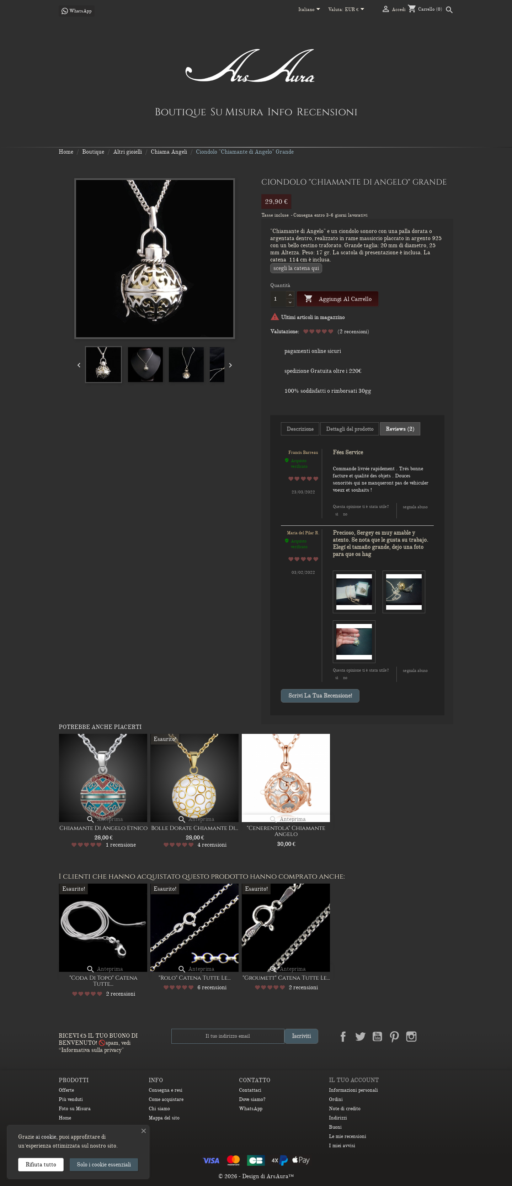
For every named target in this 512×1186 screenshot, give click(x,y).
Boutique (180, 111)
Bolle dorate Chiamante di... (194, 828)
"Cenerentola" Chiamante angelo (286, 831)
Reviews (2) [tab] (400, 429)
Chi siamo (159, 1109)
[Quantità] (278, 299)
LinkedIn (428, 1036)
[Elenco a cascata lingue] (310, 10)
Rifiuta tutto (41, 1164)
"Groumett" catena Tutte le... (286, 978)
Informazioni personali (353, 1090)
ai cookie (46, 1136)
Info (279, 111)
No (345, 514)
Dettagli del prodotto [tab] (349, 429)
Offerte (66, 1090)
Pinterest (394, 1036)
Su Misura (236, 111)
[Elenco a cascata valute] (356, 10)
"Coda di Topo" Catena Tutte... (103, 981)
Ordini (336, 1099)
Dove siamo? (252, 1099)
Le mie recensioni (347, 1136)
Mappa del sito (164, 1118)
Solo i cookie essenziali (104, 1164)
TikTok (445, 1036)
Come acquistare (166, 1099)
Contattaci (250, 1090)
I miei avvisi (342, 1146)
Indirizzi (338, 1118)
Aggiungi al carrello (337, 299)
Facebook (343, 1036)
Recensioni (327, 111)
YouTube (377, 1036)
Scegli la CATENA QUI (296, 268)
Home (65, 1118)
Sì (336, 514)
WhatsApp (250, 1109)
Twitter (360, 1036)
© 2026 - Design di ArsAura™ (256, 1176)
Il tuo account (354, 1080)
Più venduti (71, 1099)
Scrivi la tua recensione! (320, 695)
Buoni (335, 1127)
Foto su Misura (75, 1109)
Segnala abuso (415, 506)
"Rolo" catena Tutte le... (195, 978)
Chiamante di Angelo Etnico (103, 828)
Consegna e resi (165, 1090)
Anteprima (104, 819)
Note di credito (345, 1109)
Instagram (411, 1036)
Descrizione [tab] (300, 429)
